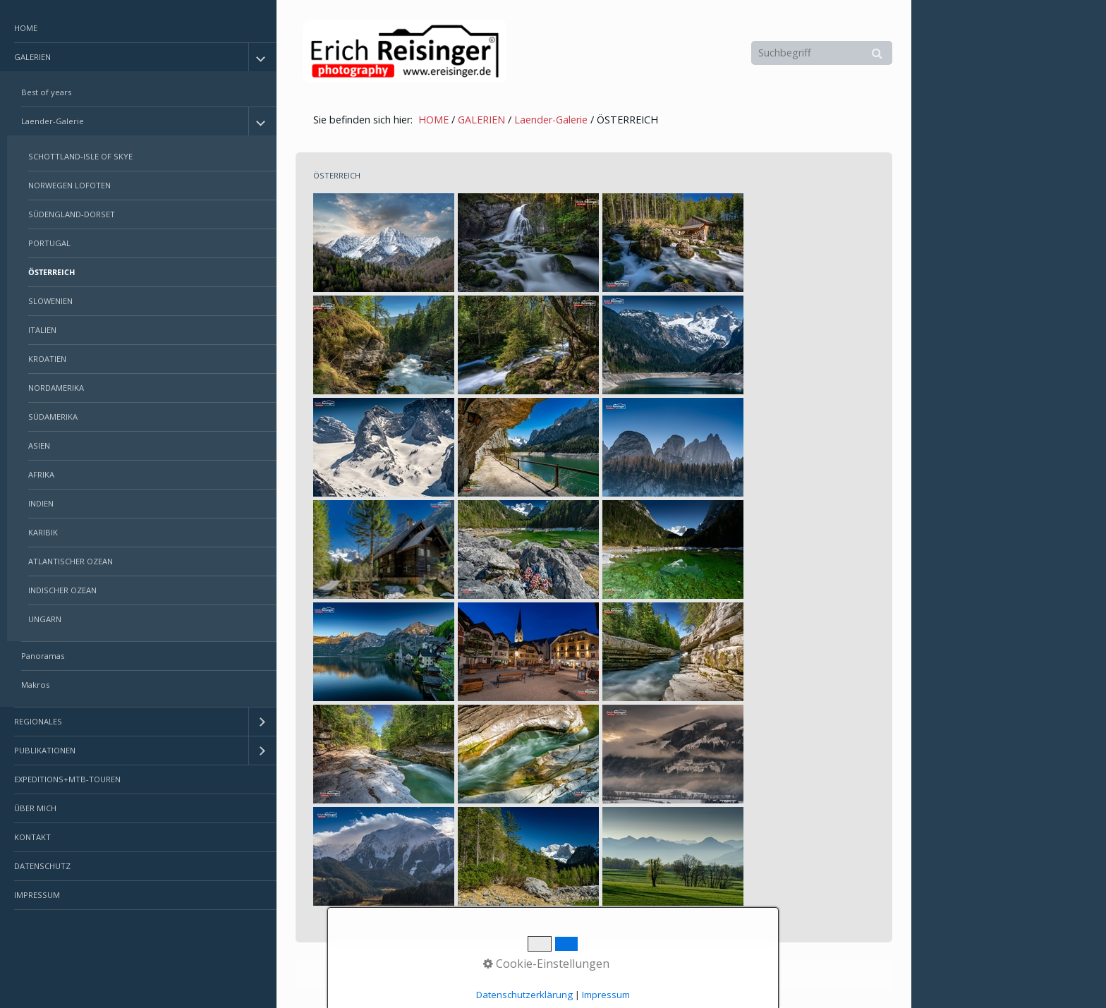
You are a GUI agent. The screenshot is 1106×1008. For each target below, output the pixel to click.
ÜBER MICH (35, 808)
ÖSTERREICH (51, 272)
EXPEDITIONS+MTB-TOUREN (67, 779)
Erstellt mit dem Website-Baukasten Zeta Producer (538, 975)
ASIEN (39, 445)
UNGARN (44, 619)
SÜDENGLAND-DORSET (71, 214)
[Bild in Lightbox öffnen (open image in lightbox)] (383, 242)
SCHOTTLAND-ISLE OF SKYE (80, 156)
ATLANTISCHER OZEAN (70, 561)
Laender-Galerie (52, 121)
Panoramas (42, 655)
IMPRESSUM (37, 894)
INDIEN (41, 503)
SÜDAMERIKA (53, 416)
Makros (35, 684)
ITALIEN (42, 329)
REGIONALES (38, 721)
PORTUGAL (49, 243)
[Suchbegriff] (821, 53)
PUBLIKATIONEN (44, 750)
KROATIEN (47, 358)
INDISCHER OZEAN (62, 590)
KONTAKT (32, 837)
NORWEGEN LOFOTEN (69, 185)
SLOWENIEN (50, 301)
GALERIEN (32, 56)
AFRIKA (41, 474)
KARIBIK (43, 532)
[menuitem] (138, 28)
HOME (25, 28)
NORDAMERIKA (56, 387)
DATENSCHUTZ (42, 866)
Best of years (46, 92)
